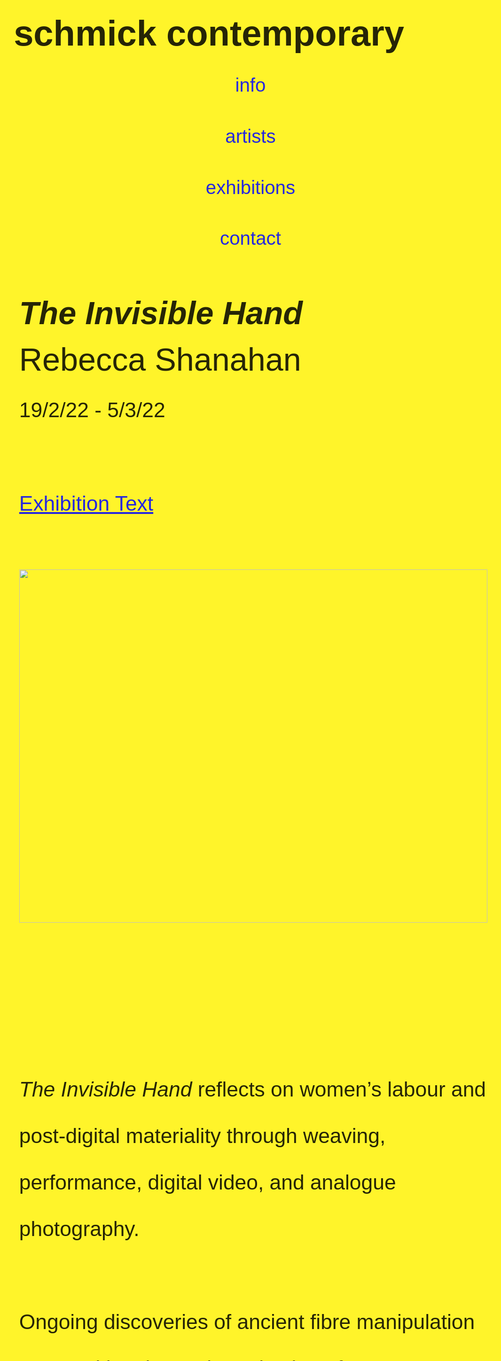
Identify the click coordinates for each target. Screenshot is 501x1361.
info (250, 85)
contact (250, 238)
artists (240, 136)
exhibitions (250, 187)
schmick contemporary (209, 33)
